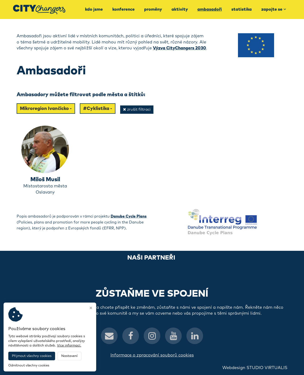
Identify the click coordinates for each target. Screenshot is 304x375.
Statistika (241, 9)
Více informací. (69, 345)
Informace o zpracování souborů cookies (152, 355)
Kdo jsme (94, 9)
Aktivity (179, 9)
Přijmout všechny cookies (32, 356)
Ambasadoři (209, 9)
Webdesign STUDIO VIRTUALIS (254, 368)
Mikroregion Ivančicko (46, 108)
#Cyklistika (97, 108)
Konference (123, 9)
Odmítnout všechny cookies (28, 365)
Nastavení (69, 356)
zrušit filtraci (137, 109)
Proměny (153, 9)
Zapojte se (273, 9)
